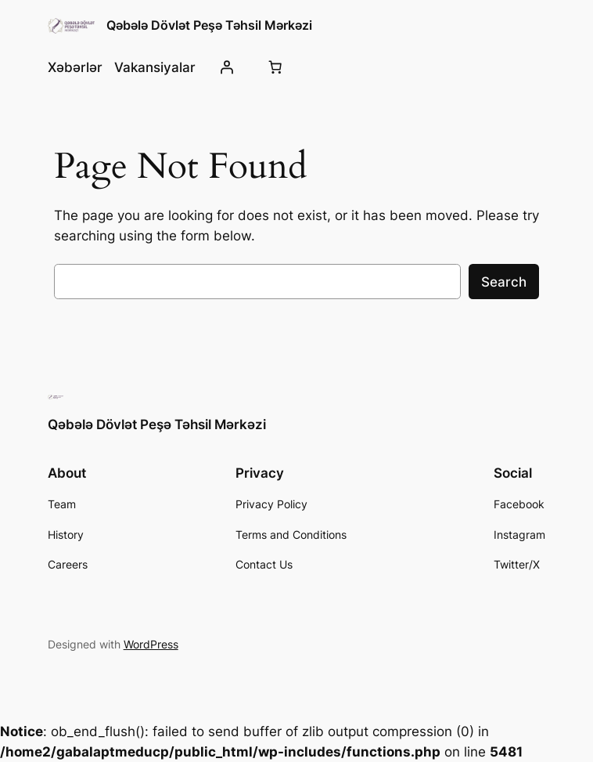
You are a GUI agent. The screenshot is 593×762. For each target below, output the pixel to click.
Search (504, 282)
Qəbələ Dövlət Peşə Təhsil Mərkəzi (209, 25)
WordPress (151, 644)
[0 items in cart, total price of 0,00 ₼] (274, 67)
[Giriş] (226, 67)
